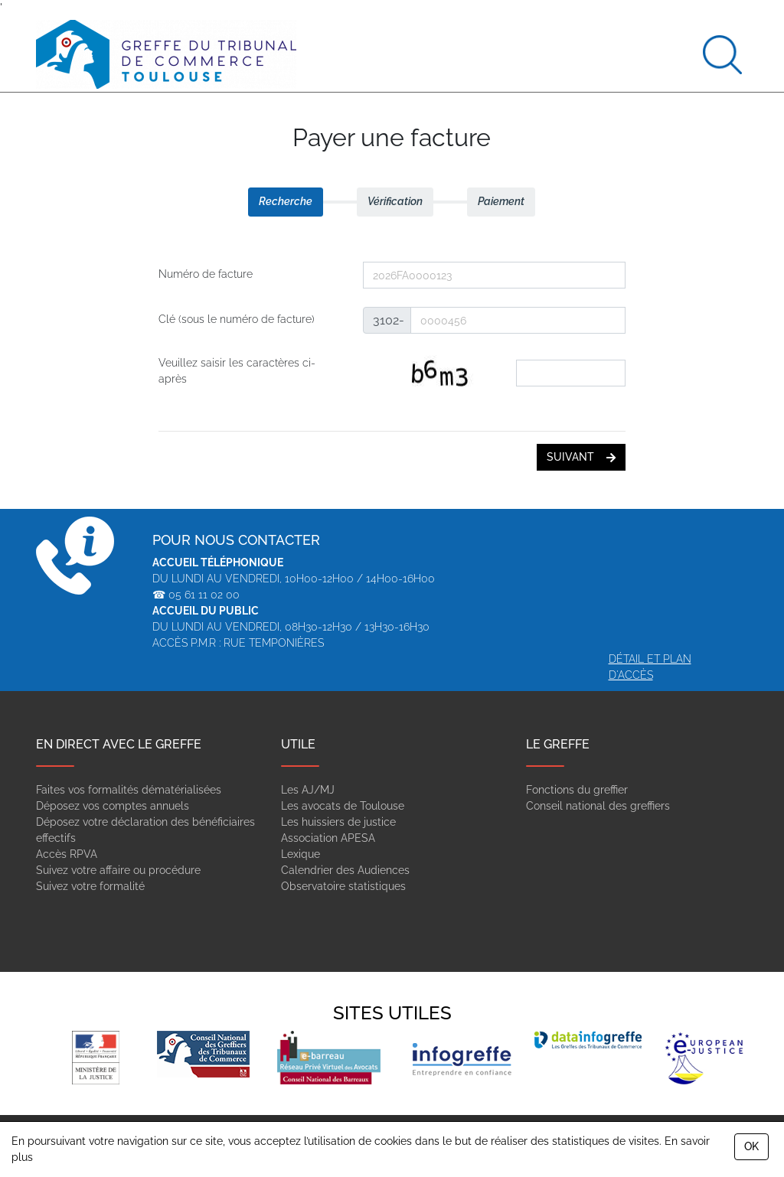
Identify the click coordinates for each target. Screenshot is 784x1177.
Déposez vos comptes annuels (112, 806)
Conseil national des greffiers (598, 806)
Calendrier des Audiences (345, 870)
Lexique (300, 854)
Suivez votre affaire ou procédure (118, 870)
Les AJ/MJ (308, 790)
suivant (581, 457)
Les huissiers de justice (338, 822)
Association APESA (328, 838)
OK (751, 1146)
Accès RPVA (66, 854)
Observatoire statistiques (343, 886)
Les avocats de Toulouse (342, 806)
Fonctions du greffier (577, 790)
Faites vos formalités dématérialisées (128, 790)
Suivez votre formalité (90, 886)
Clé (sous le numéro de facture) (236, 319)
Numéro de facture (205, 274)
